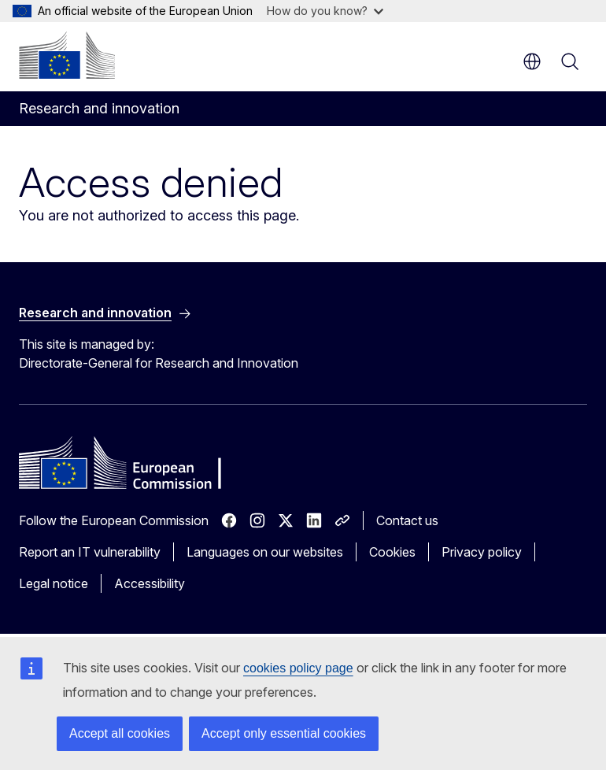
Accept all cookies (119, 733)
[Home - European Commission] (67, 55)
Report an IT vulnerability (90, 552)
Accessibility (149, 583)
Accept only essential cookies (283, 733)
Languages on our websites (265, 552)
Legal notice (53, 583)
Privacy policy (482, 552)
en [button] (532, 61)
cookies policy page (298, 668)
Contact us (407, 520)
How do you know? (325, 10)
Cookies (392, 552)
